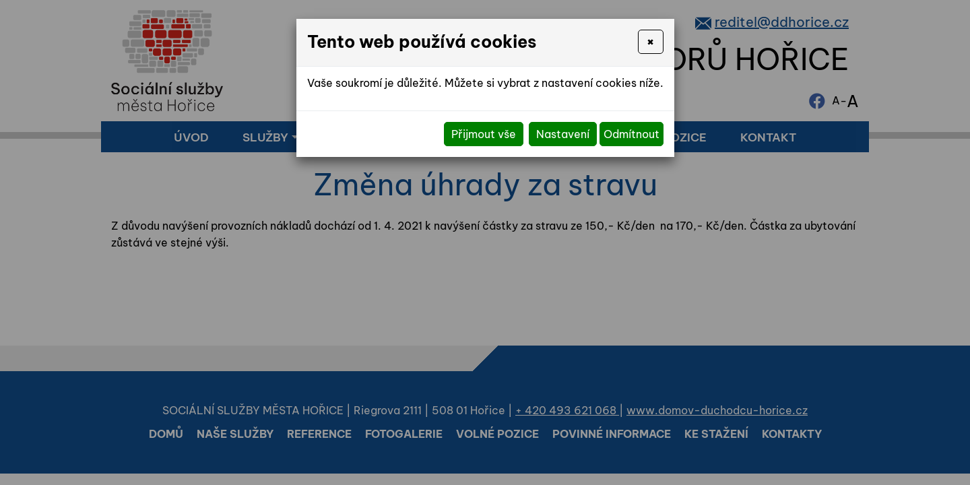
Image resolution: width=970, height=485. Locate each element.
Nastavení (562, 134)
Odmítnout (631, 134)
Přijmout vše (483, 134)
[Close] (650, 42)
